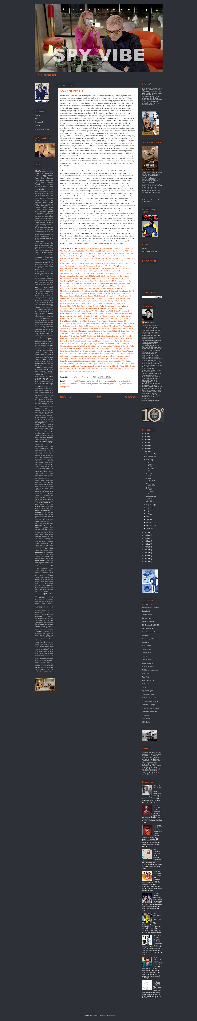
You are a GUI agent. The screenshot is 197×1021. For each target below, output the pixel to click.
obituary (106, 384)
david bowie (44, 275)
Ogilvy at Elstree (81, 293)
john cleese (75, 384)
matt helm (41, 454)
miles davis (45, 468)
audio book (44, 205)
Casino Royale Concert (104, 338)
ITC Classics (146, 646)
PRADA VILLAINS (156, 806)
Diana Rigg (40, 176)
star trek (41, 598)
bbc (46, 215)
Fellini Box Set (85, 253)
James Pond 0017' (71, 301)
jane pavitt (45, 383)
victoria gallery (44, 648)
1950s (51, 169)
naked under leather (47, 486)
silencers (37, 579)
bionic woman (43, 220)
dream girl (37, 300)
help (41, 357)
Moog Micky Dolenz (102, 251)
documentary (39, 293)
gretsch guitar (39, 354)
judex (51, 405)
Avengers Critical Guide (105, 298)
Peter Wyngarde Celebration (107, 321)
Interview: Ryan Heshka (79, 328)
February (149, 525)
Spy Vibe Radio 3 (114, 343)
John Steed (39, 180)
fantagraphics (39, 316)
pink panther (44, 527)
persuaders (40, 518)
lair (36, 419)
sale (36, 566)
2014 (146, 547)
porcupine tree (39, 532)
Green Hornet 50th (94, 356)
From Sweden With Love (150, 632)
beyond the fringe (45, 218)
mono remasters (48, 475)
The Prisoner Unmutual (150, 712)
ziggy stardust (47, 671)
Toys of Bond (146, 718)
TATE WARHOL (150, 484)
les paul (47, 423)
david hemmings (45, 277)
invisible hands (41, 369)
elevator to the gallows (47, 307)
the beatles (48, 616)
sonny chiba (44, 581)
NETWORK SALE (150, 469)
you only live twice (44, 668)
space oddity (41, 585)
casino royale (40, 242)
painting (47, 506)
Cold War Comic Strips (113, 318)
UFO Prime (78, 283)
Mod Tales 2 (79, 361)
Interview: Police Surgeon (101, 348)
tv (50, 637)
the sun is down (46, 626)
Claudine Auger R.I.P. (90, 273)
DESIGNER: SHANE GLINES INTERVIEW (157, 828)
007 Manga (109, 368)
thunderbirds (47, 631)
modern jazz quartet (46, 473)
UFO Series (146, 722)
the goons (38, 620)
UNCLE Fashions (70, 353)
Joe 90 (144, 656)
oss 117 (42, 501)
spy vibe (130, 384)
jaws (36, 387)
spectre (44, 587)
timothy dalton (45, 635)
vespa (42, 646)
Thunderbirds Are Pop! (85, 353)
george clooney (40, 339)
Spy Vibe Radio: (89, 278)
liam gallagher (48, 424)
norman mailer (39, 493)
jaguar (51, 376)
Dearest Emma (122, 291)
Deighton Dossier (148, 621)
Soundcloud (39, 122)
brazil (45, 227)
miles (39, 468)
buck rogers (49, 233)
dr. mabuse (38, 299)
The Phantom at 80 (97, 368)
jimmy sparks (44, 394)
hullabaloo (50, 363)
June (148, 514)
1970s (78, 381)
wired (51, 664)
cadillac (41, 236)
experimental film (44, 315)
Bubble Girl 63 (105, 281)
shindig (51, 577)
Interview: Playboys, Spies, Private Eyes (103, 326)
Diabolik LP (73, 296)
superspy (37, 605)
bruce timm (49, 231)
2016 (146, 541)
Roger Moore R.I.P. (100, 343)
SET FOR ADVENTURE (150, 252)
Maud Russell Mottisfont (100, 341)
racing (36, 540)
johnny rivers (49, 403)
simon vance (45, 579)
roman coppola (39, 562)
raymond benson (41, 541)
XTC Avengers (116, 348)
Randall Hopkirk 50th (101, 276)
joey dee (47, 395)
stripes (36, 601)
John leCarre (146, 659)
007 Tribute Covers (113, 363)
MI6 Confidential (147, 666)
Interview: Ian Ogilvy (90, 303)
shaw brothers (40, 576)
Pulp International (148, 680)
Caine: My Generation (73, 303)
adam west (40, 190)
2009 (146, 561)
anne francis (39, 198)
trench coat (38, 637)
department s (39, 286)
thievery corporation (47, 629)
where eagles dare (40, 658)
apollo (45, 200)
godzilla (45, 350)
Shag (144, 687)
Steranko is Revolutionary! (87, 266)
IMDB (37, 118)
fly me (36, 326)
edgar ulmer (41, 304)
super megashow (47, 603)
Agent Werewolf (116, 328)
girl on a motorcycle (46, 349)
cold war (43, 252)
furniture (37, 335)
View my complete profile (150, 401)
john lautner (39, 399)
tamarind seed (48, 609)
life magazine (49, 426)
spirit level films (44, 589)
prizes (51, 534)
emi (52, 309)
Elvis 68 (74, 338)
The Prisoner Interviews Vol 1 (102, 311)
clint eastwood (44, 250)
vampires (48, 642)
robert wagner (45, 556)
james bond (64, 384)
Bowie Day (118, 271)
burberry (37, 234)
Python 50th (88, 276)
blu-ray (48, 222)
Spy (123, 313)
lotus (43, 433)
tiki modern (38, 633)
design (37, 288)
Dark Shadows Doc (95, 286)
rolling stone (49, 560)
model (36, 473)
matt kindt (48, 454)
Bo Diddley (101, 336)
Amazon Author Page (42, 129)
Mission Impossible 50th (78, 356)
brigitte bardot (39, 229)
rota (46, 562)
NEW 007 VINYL (149, 474)
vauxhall (46, 644)
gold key (50, 350)
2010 (146, 559)
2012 (146, 553)
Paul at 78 (87, 258)
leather (46, 421)
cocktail (37, 252)
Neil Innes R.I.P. (76, 273)
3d (43, 171)
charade (37, 245)
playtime (51, 529)
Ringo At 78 (71, 306)
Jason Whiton (150, 322)
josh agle (46, 405)
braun (41, 227)
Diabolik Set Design (112, 268)
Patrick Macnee (44, 184)
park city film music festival (45, 508)
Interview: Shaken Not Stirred (80, 333)
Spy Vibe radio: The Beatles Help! (83, 298)
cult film (98, 381)
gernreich (37, 343)
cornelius (37, 261)
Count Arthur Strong (87, 271)
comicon (37, 259)
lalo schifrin (41, 419)
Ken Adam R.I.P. (122, 366)
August (149, 508)
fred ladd (45, 329)
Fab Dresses (82, 296)
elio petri (38, 309)
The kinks (50, 186)
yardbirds (37, 665)
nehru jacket (44, 488)
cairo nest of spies (48, 236)
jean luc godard (45, 387)
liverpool (37, 430)
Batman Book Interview (73, 351)
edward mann (39, 306)
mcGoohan (46, 457)
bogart (44, 224)
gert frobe (37, 345)
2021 (146, 448)
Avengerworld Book (121, 368)
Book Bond (146, 611)
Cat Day (107, 301)
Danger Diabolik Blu (72, 271)
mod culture (48, 471)
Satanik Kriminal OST (72, 346)
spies (124, 384)
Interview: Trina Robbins (73, 331)
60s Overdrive (86, 346)
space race (49, 585)
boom (48, 224)
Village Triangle (86, 343)
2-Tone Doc (125, 248)
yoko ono (38, 667)
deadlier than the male (45, 280)
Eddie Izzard (87, 331)
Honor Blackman (47, 178)
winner (47, 664)
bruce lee (43, 231)
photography (40, 525)
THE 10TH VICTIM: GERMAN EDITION (157, 938)
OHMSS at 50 (104, 273)
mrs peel (50, 482)
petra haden (50, 523)
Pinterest (148, 201)
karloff (42, 410)
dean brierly (46, 282)
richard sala (39, 550)
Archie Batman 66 (115, 306)
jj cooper (51, 394)
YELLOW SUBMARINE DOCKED (157, 873)
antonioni (37, 200)
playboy (45, 529)
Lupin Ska (107, 278)
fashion (46, 319)
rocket (42, 558)
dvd (50, 300)
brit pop (46, 229)
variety (41, 644)
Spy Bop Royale (147, 691)
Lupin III (99, 278)
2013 (146, 550)
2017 (146, 538)
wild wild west (48, 660)
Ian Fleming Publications (150, 639)
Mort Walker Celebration (87, 321)
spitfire (51, 589)
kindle (41, 414)
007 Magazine (147, 604)
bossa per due (49, 226)
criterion (45, 266)
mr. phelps (43, 482)
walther (42, 655)
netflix (51, 488)
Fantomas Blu (82, 286)
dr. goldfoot (49, 297)
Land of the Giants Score (95, 291)
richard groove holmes (46, 547)
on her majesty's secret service (44, 498)
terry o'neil (50, 612)
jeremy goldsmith (39, 392)
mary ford (47, 450)
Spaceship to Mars (90, 283)
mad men (42, 437)
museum (45, 484)
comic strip (43, 257)
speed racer (50, 587)
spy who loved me (41, 596)
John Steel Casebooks (74, 258)
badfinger (44, 209)
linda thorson (39, 428)
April (148, 519)
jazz (39, 387)
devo (40, 289)
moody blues (49, 477)
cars (38, 240)
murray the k (38, 484)
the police (50, 622)
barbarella (50, 211)
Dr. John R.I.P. (77, 278)
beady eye (50, 215)
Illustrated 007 (147, 642)
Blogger (112, 1016)
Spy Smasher (116, 313)
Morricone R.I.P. (109, 256)
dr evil (42, 295)
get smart (50, 345)
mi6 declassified (40, 461)
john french (49, 397)
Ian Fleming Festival (77, 366)
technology (38, 610)
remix (51, 543)
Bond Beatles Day (109, 293)
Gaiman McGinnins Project (87, 358)
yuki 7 (40, 671)
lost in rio (48, 432)
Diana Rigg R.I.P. (87, 251)
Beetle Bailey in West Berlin (117, 296)
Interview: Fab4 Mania (73, 313)
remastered (44, 543)
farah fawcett (38, 319)
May (148, 516)
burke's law (43, 234)
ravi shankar (49, 540)
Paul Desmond (77, 276)
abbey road (46, 188)
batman (50, 213)
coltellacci (50, 252)
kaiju (45, 408)
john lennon (40, 401)
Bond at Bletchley (104, 313)
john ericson (42, 397)
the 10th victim (45, 614)
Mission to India (71, 321)
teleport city (45, 610)
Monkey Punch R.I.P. (91, 281)
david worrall (49, 278)
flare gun (50, 324)
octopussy (47, 495)
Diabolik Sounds (98, 268)
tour (52, 635)
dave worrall (45, 273)
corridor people (47, 261)
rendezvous (38, 545)
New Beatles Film (115, 361)
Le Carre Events (122, 336)
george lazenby (47, 341)
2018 (146, 535)
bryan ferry (39, 233)
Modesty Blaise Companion (107, 283)
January (149, 528)
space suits (38, 587)
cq (49, 262)
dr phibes (43, 297)
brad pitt (37, 227)
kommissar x (49, 415)
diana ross (46, 289)
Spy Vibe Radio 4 (116, 341)
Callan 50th (96, 333)
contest (44, 259)
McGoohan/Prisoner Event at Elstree (77, 311)
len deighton (39, 423)
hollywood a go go (41, 361)
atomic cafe (49, 204)
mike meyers (45, 466)
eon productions (48, 311)
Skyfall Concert (110, 291)
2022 (146, 445)
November (150, 457)
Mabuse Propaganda (95, 293)
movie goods (45, 480)
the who (48, 628)
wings (43, 664)
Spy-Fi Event (70, 336)
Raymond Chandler (41, 186)
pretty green (39, 534)
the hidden (46, 620)
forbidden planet (44, 326)
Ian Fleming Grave (105, 358)
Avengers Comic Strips (112, 351)
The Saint (145, 715)
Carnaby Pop (110, 336)
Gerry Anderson (147, 635)
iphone (36, 371)
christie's (50, 247)
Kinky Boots (49, 180)
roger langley (49, 558)
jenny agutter (39, 390)
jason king (39, 385)
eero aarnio (47, 306)
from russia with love (44, 333)
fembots (39, 320)
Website (37, 115)
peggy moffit (43, 514)
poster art (47, 532)
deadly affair (38, 282)
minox (51, 468)
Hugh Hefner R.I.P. (123, 331)
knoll (43, 415)
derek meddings (48, 286)
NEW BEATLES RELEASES (157, 983)
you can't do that (45, 667)
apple (51, 200)
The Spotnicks (120, 298)
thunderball (38, 631)
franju (51, 326)
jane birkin (50, 381)
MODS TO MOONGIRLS (157, 787)
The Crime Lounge (148, 704)
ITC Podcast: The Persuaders (101, 258)
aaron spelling (39, 188)
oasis (51, 493)
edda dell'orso (42, 302)
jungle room (46, 406)
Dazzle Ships (118, 258)
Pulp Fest (145, 677)
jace (49, 375)
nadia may (38, 486)
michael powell (44, 462)
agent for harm (47, 191)
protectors (38, 536)
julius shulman (39, 406)
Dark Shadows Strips (84, 306)
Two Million (91, 336)
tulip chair (45, 637)
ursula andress (40, 642)
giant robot (38, 347)
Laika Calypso (71, 288)
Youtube (37, 125)
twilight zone (43, 639)
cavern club (49, 243)
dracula (51, 299)
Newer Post (65, 397)
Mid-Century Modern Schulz (99, 328)
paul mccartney (43, 512)
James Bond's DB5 (110, 263)
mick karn (41, 464)
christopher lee (40, 249)
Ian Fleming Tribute (72, 253)
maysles (40, 457)
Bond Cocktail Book (89, 313)
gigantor (45, 347)
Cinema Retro (48, 174)
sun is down (42, 601)
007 (67, 381)
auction (37, 205)
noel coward (97, 384)
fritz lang (50, 331)
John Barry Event (83, 263)
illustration (39, 367)
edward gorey (49, 304)
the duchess (49, 618)
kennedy (47, 412)
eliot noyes (44, 309)
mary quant (43, 452)
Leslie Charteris (147, 663)
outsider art (44, 504)
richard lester (48, 549)
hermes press (40, 359)
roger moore (40, 560)
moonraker (38, 479)
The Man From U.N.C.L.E (151, 708)
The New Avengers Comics (80, 368)
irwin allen (49, 371)
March (148, 522)
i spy (40, 365)
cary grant (44, 240)
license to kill (39, 426)
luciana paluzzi (44, 435)
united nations (39, 641)
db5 (36, 280)
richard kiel (38, 549)
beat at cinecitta (46, 216)
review (46, 545)
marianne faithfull (43, 446)
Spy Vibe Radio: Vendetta (101, 253)
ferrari (45, 320)
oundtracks (38, 503)
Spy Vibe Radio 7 (107, 333)
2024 (146, 439)
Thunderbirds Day (116, 276)
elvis (49, 309)
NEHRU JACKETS (156, 894)
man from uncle (41, 441)
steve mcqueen (48, 599)
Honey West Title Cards (104, 271)
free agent (43, 331)
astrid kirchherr (40, 204)
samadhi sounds (44, 566)
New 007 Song (73, 268)
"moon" (37, 169)
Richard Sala (146, 684)
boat (40, 224)
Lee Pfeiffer (40, 182)
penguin (51, 514)
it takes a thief (44, 372)
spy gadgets (44, 591)
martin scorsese (39, 450)
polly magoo (39, 531)
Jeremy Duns (146, 652)
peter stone (43, 523)
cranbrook (45, 264)
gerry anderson (47, 343)
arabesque (38, 202)
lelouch (51, 421)
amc (42, 197)
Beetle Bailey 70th (117, 251)
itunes (45, 375)
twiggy (37, 639)
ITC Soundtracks (117, 281)
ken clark (41, 412)
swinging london (42, 607)
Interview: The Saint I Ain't (107, 266)
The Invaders (102, 308)
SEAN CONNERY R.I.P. (151, 464)
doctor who (49, 291)
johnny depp (41, 403)
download (37, 295)
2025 (146, 436)
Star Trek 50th (107, 356)
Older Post (130, 397)
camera (37, 238)
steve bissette (49, 598)
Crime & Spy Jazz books (102, 261)
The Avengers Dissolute (150, 701)
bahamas (90, 381)
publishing (44, 536)
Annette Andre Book (96, 301)
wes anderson (39, 657)
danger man (45, 268)
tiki (52, 631)
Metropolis (50, 182)
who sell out (40, 660)
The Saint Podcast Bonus (120, 253)
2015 (146, 544)
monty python (86, 384)
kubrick (37, 417)
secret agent (47, 570)
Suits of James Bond (149, 698)
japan (51, 383)
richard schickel (48, 550)
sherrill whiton (44, 577)
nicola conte (49, 491)
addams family (49, 190)
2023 (146, 442)
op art (47, 499)
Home (98, 397)
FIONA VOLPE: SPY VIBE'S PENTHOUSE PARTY (157, 961)
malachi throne (39, 439)
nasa (36, 488)
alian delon (45, 195)
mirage (44, 470)
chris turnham (43, 247)
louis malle (50, 433)
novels (46, 494)
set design (45, 574)
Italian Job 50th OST (117, 273)
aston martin (48, 202)
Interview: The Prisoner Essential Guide (76, 341)
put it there (50, 536)
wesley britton (48, 657)
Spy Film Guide (108, 353)
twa (52, 637)
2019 (146, 532)
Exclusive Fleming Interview (93, 351)
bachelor (37, 209)
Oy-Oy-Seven (82, 318)
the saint (48, 624)
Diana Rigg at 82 (87, 256)
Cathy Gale (39, 174)
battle (42, 215)
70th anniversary (48, 171)
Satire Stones (83, 301)
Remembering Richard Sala (82, 261)
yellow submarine (47, 665)
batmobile (38, 215)
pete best (47, 518)
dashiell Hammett (47, 269)
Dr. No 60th (71, 318)
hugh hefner (42, 363)
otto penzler (49, 501)
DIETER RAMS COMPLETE (150, 490)
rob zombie (47, 552)
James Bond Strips (68, 348)
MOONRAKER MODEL (151, 497)
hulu (36, 365)
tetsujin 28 (37, 614)
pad (42, 506)
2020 (146, 451)
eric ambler (40, 313)
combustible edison (41, 255)
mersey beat (50, 459)
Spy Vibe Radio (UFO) (96, 318)
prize (46, 534)
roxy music (50, 562)
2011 (146, 556)
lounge (37, 435)
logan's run (45, 430)
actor (84, 381)
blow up (42, 222)
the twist (43, 628)
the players (44, 622)
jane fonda (38, 383)
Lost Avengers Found (122, 353)
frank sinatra (48, 328)
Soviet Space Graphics (120, 261)
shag (51, 574)
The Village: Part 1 (76, 281)
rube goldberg (39, 564)
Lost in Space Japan (85, 288)
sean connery (115, 384)
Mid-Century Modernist (150, 670)
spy (36, 591)
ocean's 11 (38, 495)
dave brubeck (39, 271)
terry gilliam (64, 387)
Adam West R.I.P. (73, 343)
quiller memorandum (46, 538)
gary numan (44, 335)
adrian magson (39, 191)
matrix (36, 454)
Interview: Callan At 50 (79, 326)
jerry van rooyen (48, 392)
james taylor (43, 381)
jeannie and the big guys (46, 388)
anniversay (50, 198)
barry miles (44, 213)
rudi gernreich (48, 564)
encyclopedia (38, 311)
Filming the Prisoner (69, 358)
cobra (51, 250)
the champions (39, 618)
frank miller (38, 328)
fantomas (50, 316)
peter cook (45, 519)
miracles (37, 470)
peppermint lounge (40, 516)
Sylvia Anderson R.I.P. (107, 366)
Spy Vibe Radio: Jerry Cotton (86, 308)
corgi (51, 259)
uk (52, 639)
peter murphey (44, 521)
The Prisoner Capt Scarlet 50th (104, 331)
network (37, 490)
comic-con (50, 257)
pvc (36, 538)
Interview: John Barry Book (75, 291)
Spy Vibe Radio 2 (115, 346)
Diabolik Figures (85, 268)
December (150, 454)
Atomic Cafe (111, 288)
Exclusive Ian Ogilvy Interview (94, 363)
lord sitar (42, 432)
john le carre (48, 399)
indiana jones (126, 381)
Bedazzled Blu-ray (109, 286)
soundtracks (43, 583)
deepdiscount (42, 284)
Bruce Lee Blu (71, 263)
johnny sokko (39, 405)
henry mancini (48, 357)
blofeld (37, 222)
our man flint (45, 503)
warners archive (49, 655)
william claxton (40, 662)
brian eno (50, 227)
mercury (43, 459)
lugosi (36, 437)
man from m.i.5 (49, 439)
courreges (44, 262)
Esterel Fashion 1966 (74, 363)
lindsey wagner (49, 428)
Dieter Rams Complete (111, 248)
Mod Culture (146, 673)
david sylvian (41, 278)
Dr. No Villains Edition (104, 316)
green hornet (48, 352)
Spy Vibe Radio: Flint (100, 306)
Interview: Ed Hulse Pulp (118, 323)
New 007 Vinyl (83, 248)
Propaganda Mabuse (83, 348)
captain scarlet (45, 238)
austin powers (48, 207)
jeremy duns (49, 390)
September (150, 505)
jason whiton (48, 385)
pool (45, 531)
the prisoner (39, 624)
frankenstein (38, 329)
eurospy (50, 313)
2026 (146, 433)
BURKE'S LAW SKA (150, 479)
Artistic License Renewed (150, 607)
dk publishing (41, 291)
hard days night (44, 356)
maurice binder (45, 455)
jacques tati (44, 376)
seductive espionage (41, 572)
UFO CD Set (123, 263)
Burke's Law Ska (96, 248)
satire (51, 566)
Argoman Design (92, 366)
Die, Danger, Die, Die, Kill (150, 625)
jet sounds (37, 394)
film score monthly (43, 324)
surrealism (49, 605)
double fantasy (49, 293)
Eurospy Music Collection (97, 296)
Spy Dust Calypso (99, 288)
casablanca (50, 240)
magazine (50, 437)
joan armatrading (39, 395)
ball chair (43, 211)
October (149, 460)
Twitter (158, 200)
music (51, 484)
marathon (46, 445)
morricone (45, 479)
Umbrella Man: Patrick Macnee (96, 361)
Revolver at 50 (118, 358)
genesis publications (46, 337)
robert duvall (43, 554)
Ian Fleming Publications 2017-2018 (95, 323)
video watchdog (44, 649)
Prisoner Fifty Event (73, 323)
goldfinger (106, 381)
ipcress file (49, 369)
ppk (52, 532)
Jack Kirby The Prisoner (86, 338)
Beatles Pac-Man (69, 308)
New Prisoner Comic (87, 316)
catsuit (42, 243)
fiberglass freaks (39, 322)
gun (46, 354)
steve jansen (38, 599)
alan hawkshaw (43, 193)
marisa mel (42, 448)
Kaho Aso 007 (81, 336)
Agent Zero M (74, 316)
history (51, 359)
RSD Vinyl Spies (97, 263)
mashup (51, 452)
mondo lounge (39, 475)
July (148, 511)
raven (41, 540)
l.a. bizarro (50, 417)
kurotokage (43, 417)
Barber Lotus (75, 256)
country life (38, 262)
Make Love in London (100, 346)
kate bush (47, 410)
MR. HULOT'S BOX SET (156, 851)
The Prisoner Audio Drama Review (85, 371)
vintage (40, 651)
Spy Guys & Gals (148, 694)
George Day (72, 286)
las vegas (41, 421)
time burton (46, 633)
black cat (50, 220)
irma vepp (42, 371)
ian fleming (115, 381)
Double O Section (148, 628)
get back (43, 345)
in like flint (47, 367)
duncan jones (45, 300)
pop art (50, 531)
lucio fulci (50, 435)
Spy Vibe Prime (117, 278)
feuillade (50, 320)
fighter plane (47, 322)
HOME (144, 248)
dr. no (45, 299)
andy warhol (49, 197)
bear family (38, 216)
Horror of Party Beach (107, 303)
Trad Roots (98, 256)
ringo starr (39, 552)
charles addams (44, 245)
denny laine (50, 284)
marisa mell (49, 448)
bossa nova (41, 226)
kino (46, 414)
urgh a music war (48, 641)
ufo (49, 639)
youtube (47, 669)
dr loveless (48, 295)
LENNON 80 (150, 501)
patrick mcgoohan (42, 510)
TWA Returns (123, 326)
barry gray (38, 213)
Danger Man (146, 618)
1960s (72, 381)
